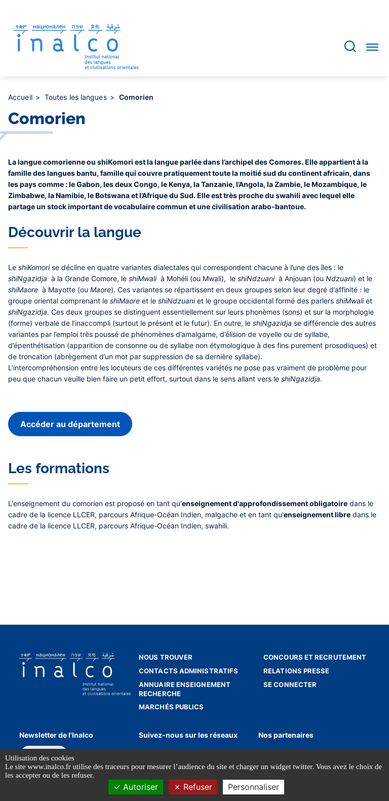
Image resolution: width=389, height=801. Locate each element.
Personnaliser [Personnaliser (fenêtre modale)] (253, 787)
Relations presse (296, 671)
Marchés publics (171, 707)
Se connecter (290, 684)
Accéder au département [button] (70, 424)
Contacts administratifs (188, 671)
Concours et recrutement (314, 657)
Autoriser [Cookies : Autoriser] (135, 787)
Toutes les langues (77, 97)
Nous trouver (165, 657)
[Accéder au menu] (372, 47)
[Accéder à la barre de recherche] (350, 46)
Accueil (21, 97)
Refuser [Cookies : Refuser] (193, 787)
